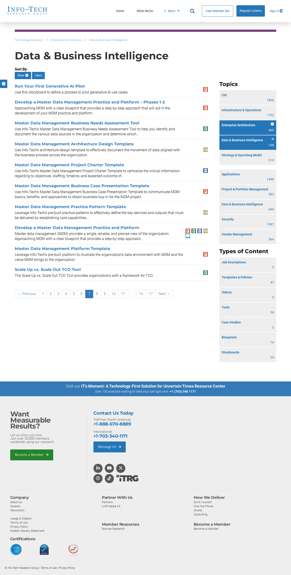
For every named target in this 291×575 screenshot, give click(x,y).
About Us (16, 502)
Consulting (200, 514)
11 (123, 294)
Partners (107, 502)
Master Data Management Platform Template (62, 248)
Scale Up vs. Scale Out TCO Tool (48, 269)
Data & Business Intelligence (108, 40)
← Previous (27, 294)
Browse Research (113, 528)
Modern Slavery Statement (27, 530)
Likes (38, 75)
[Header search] (193, 11)
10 (113, 294)
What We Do (145, 11)
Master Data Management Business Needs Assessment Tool (77, 123)
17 (151, 294)
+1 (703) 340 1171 (183, 391)
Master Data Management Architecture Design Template (74, 143)
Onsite (198, 510)
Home (120, 11)
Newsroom (17, 510)
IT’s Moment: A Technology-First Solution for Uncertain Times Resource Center (153, 386)
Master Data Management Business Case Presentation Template (82, 185)
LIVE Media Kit (111, 506)
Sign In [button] (276, 11)
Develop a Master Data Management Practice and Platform (77, 227)
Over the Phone (203, 506)
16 (141, 294)
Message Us (110, 447)
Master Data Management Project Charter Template (69, 164)
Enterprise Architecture (66, 40)
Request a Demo (251, 11)
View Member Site (217, 11)
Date (23, 75)
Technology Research (29, 40)
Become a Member (32, 455)
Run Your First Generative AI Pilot (50, 86)
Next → (164, 294)
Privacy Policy (19, 526)
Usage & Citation (21, 518)
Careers (15, 506)
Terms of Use (19, 522)
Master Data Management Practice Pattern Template (70, 206)
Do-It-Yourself (202, 502)
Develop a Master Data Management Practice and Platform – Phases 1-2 (90, 102)
